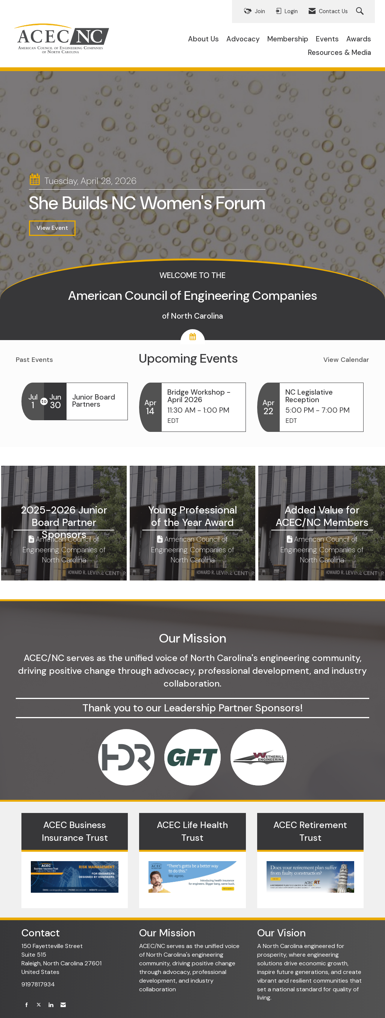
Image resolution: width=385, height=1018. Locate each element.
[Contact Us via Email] (63, 1005)
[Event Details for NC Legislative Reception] (321, 396)
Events (327, 39)
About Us (203, 39)
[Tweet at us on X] (38, 1005)
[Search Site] (360, 11)
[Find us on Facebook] (26, 1005)
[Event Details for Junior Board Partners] (97, 401)
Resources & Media (339, 52)
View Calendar (346, 360)
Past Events (34, 360)
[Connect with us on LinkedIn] (50, 1005)
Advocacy (243, 39)
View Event (52, 228)
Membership (287, 39)
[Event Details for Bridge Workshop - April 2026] (203, 396)
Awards (358, 39)
